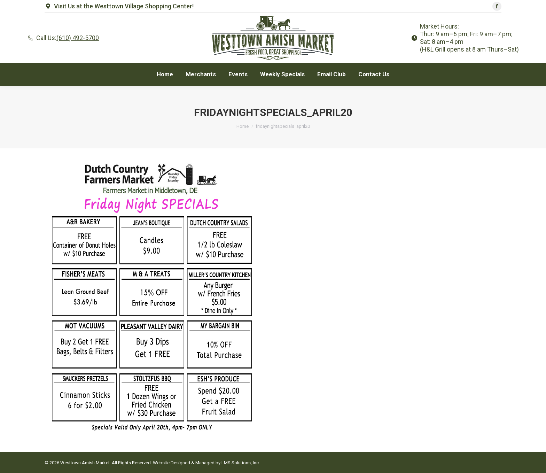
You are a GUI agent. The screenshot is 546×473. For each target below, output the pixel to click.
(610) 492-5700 (77, 37)
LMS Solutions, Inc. (240, 462)
